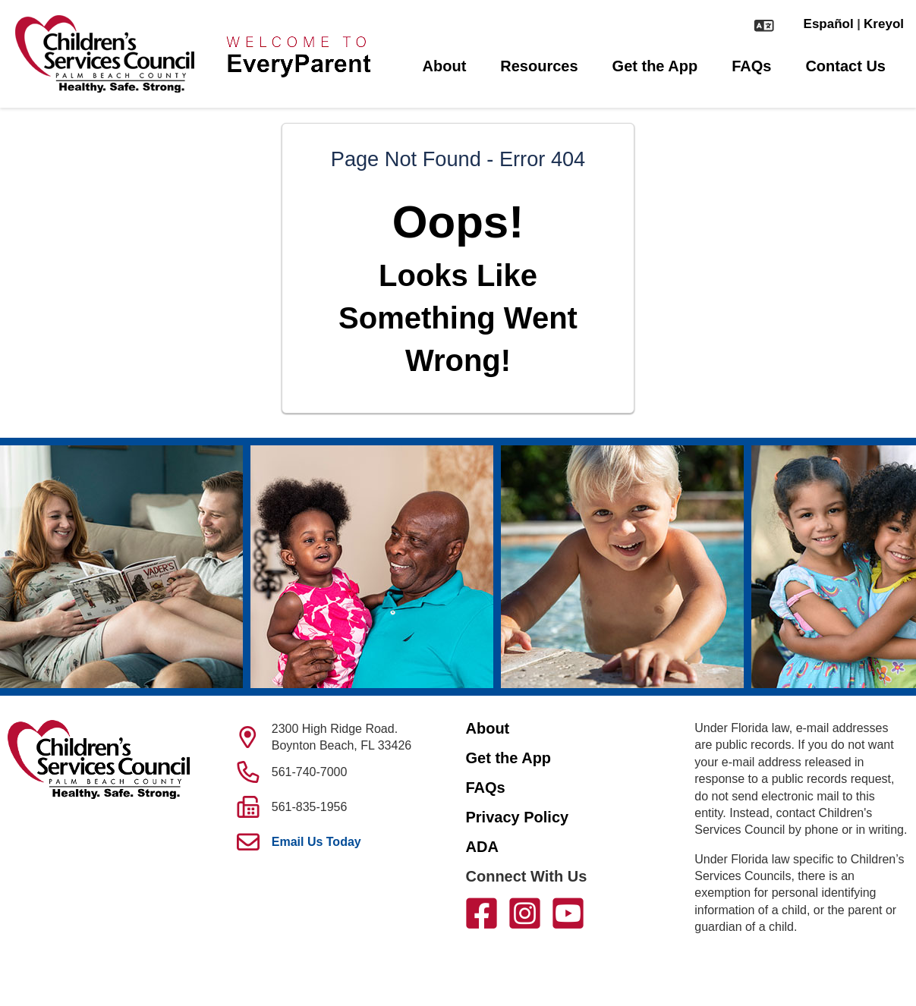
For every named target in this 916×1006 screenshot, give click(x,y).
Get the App (655, 66)
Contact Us (845, 66)
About (445, 66)
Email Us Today (316, 841)
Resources (539, 66)
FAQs (751, 66)
